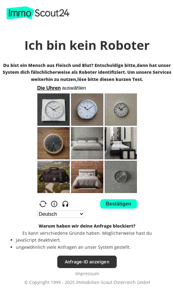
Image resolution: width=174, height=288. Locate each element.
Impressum (87, 273)
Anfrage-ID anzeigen (87, 261)
